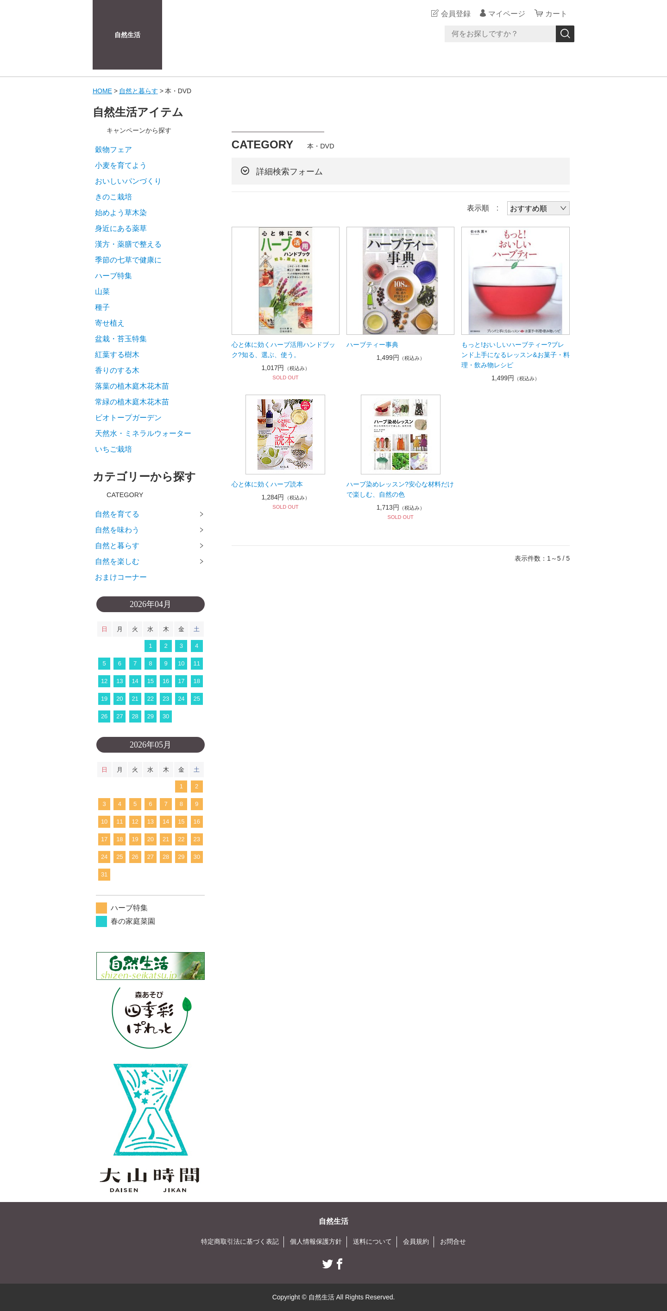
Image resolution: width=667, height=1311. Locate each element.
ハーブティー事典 (372, 344)
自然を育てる (117, 514)
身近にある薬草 (121, 228)
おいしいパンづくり (128, 181)
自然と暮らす (138, 91)
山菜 (102, 291)
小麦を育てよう (121, 165)
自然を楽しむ (117, 561)
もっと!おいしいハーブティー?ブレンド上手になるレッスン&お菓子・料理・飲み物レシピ (515, 355)
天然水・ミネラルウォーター (143, 433)
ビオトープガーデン (128, 418)
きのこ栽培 (113, 197)
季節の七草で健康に (128, 260)
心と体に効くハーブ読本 (267, 484)
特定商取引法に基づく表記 (240, 1241)
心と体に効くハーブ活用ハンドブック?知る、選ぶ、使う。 (283, 349)
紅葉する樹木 (117, 354)
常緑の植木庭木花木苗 (132, 402)
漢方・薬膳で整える (128, 244)
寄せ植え (110, 323)
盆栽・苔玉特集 (121, 339)
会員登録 (456, 14)
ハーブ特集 (113, 276)
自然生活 (127, 34)
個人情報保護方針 (316, 1241)
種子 (102, 307)
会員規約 (416, 1241)
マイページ (506, 14)
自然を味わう (117, 530)
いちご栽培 (113, 449)
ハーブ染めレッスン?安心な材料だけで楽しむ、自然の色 (400, 489)
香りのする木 (117, 370)
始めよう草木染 (121, 213)
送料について (372, 1241)
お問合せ (453, 1241)
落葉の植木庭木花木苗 (132, 386)
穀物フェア (113, 149)
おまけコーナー (121, 577)
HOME (102, 91)
